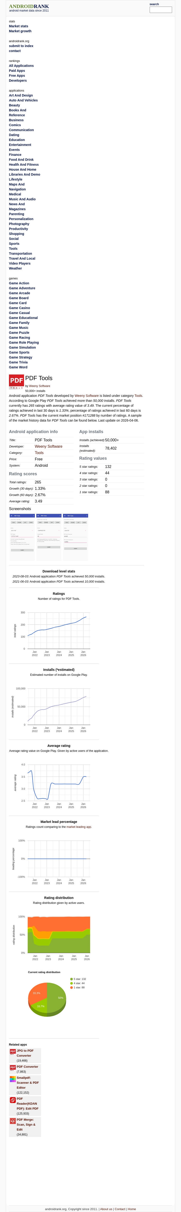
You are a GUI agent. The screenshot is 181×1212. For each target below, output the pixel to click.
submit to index (21, 46)
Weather (15, 268)
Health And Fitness (24, 164)
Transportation (20, 253)
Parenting (16, 214)
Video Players (20, 263)
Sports (14, 244)
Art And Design (21, 95)
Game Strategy (20, 357)
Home (132, 1209)
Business (16, 120)
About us (106, 1209)
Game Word (18, 367)
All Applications (21, 66)
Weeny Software (39, 386)
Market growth (20, 31)
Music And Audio (22, 199)
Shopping (16, 234)
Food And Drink (21, 159)
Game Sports (19, 352)
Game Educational (23, 318)
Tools (138, 396)
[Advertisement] (106, 7)
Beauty (14, 105)
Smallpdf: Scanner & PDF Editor (28, 1082)
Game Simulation (22, 347)
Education (17, 140)
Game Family (19, 323)
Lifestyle (15, 179)
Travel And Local (22, 258)
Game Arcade (19, 293)
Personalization (21, 219)
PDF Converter (27, 1066)
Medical (15, 194)
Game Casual (19, 313)
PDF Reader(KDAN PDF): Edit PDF (27, 1103)
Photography (19, 224)
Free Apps (17, 75)
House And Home (22, 169)
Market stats (18, 26)
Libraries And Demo (24, 174)
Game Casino (19, 308)
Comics (15, 125)
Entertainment (20, 145)
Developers (18, 80)
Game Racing (19, 337)
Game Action (19, 283)
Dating (14, 135)
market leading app (78, 827)
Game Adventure (22, 288)
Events (14, 150)
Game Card (18, 303)
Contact (120, 1209)
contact (15, 51)
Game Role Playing (24, 342)
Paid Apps (17, 70)
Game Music (18, 328)
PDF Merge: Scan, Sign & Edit (26, 1124)
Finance (15, 155)
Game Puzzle (19, 332)
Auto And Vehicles (23, 100)
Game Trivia (18, 362)
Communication (21, 130)
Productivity (18, 229)
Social (14, 239)
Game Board (19, 298)
